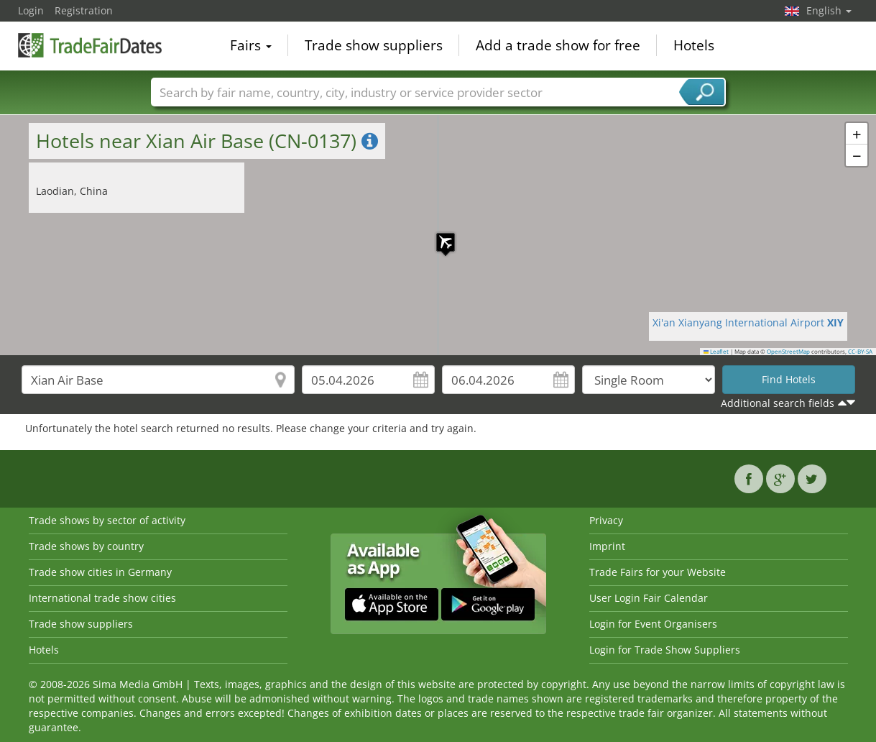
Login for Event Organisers (653, 624)
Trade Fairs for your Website (657, 572)
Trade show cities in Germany (100, 572)
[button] (438, 235)
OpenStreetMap (788, 351)
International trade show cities (102, 598)
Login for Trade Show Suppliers (664, 649)
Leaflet (716, 351)
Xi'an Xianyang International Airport (748, 322)
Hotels (693, 46)
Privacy (606, 520)
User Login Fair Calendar (648, 598)
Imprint (607, 546)
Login (31, 10)
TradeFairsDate (90, 44)
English (829, 10)
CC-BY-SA (860, 351)
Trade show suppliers (374, 46)
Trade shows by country (86, 546)
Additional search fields (777, 403)
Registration (84, 10)
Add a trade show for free (558, 46)
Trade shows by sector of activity (107, 520)
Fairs (251, 46)
